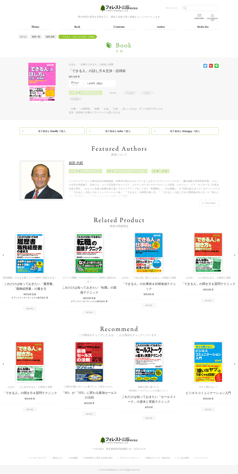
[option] (30, 272)
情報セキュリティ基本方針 (158, 458)
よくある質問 (183, 458)
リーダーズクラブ (38, 458)
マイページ (171, 8)
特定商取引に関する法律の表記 (98, 458)
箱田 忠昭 (50, 37)
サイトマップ (202, 458)
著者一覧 (36, 37)
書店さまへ (58, 458)
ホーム (23, 37)
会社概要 (74, 458)
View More (210, 203)
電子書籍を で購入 (52, 131)
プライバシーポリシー (129, 458)
